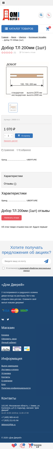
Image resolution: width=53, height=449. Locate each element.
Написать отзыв (11, 218)
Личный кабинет (8, 342)
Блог (3, 384)
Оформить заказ (9, 339)
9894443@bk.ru (8, 425)
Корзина (5, 335)
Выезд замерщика (9, 366)
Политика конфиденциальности (16, 388)
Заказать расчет (11, 141)
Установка (6, 373)
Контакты (5, 377)
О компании (6, 381)
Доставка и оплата (10, 369)
